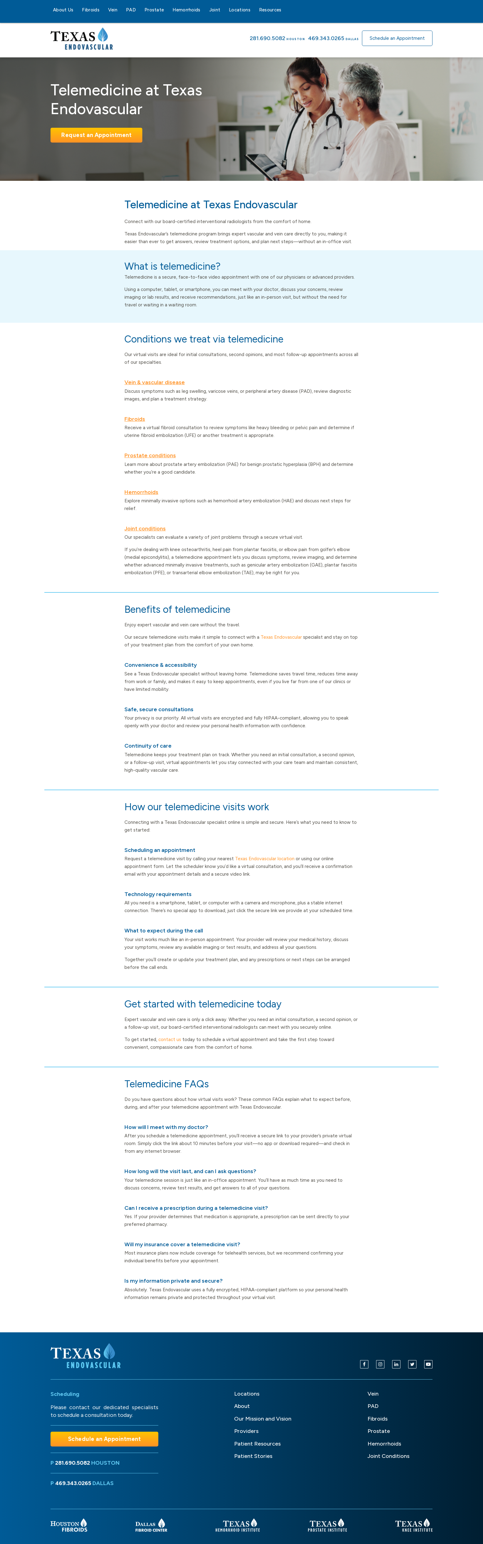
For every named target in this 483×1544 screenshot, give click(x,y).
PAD (131, 10)
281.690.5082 (267, 38)
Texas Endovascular (281, 637)
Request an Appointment (96, 135)
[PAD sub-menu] (139, 10)
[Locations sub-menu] (254, 10)
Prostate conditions (150, 455)
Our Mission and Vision (262, 1418)
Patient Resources (257, 1443)
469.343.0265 (326, 38)
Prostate (154, 10)
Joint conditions (145, 528)
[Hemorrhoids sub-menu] (204, 10)
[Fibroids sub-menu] (103, 10)
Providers (246, 1431)
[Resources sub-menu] (285, 10)
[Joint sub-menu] (224, 10)
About (242, 1406)
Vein (112, 10)
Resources (270, 10)
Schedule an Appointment (397, 38)
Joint (215, 10)
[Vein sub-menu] (121, 10)
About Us (63, 10)
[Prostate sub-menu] (167, 10)
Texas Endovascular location (264, 858)
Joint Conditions (388, 1456)
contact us (169, 1039)
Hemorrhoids (186, 10)
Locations (239, 10)
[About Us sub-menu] (77, 10)
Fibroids (90, 10)
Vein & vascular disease (154, 382)
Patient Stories (253, 1456)
